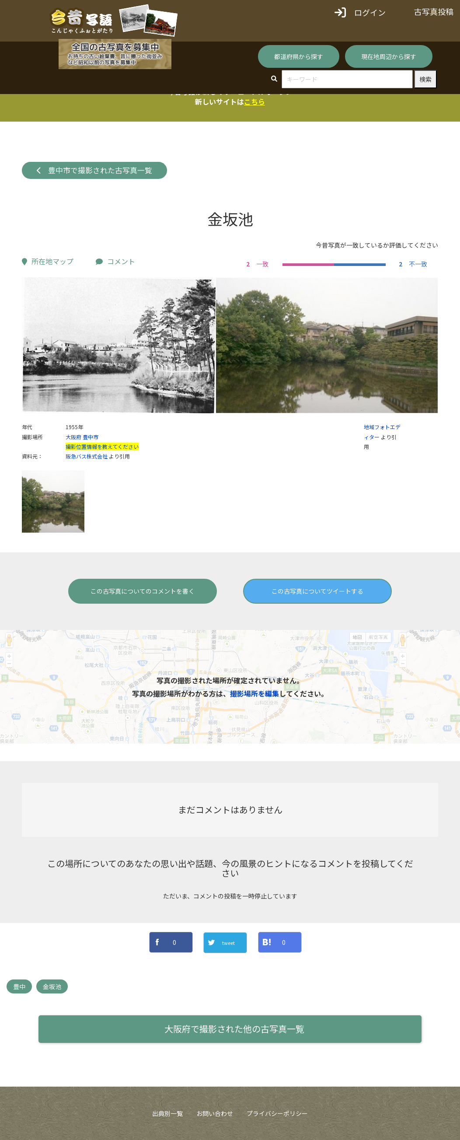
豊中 (19, 986)
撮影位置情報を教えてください (102, 446)
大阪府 (73, 437)
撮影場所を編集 (254, 693)
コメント (115, 261)
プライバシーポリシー (277, 1113)
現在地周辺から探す (388, 56)
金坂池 (52, 986)
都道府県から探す (298, 56)
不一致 (412, 263)
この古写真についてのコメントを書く (143, 591)
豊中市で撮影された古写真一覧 (95, 170)
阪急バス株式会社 (87, 456)
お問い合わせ (214, 1113)
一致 (256, 263)
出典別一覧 (167, 1113)
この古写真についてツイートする (317, 591)
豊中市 (90, 437)
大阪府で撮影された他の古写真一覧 (234, 1028)
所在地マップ (47, 261)
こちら (254, 101)
